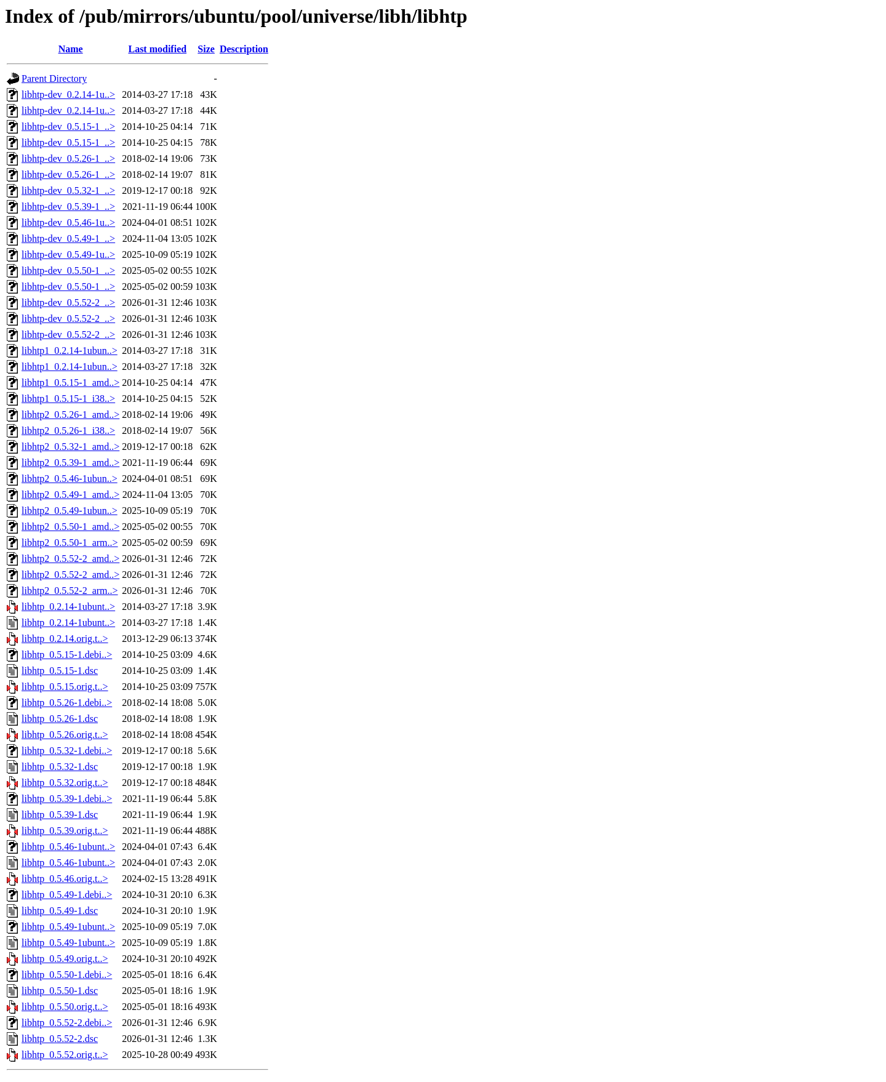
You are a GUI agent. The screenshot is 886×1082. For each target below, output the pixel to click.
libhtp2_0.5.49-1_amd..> (70, 494)
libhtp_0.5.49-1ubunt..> (68, 926)
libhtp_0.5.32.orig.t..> (65, 782)
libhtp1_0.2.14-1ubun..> (70, 350)
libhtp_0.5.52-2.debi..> (67, 1022)
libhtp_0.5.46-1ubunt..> (68, 846)
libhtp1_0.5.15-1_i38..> (68, 398)
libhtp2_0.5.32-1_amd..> (70, 446)
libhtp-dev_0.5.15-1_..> (68, 126)
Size (206, 49)
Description (244, 49)
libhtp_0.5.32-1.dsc (60, 766)
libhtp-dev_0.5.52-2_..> (68, 302)
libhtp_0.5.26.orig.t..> (65, 734)
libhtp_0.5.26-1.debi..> (67, 702)
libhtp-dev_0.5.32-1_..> (68, 190)
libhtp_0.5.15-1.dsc (60, 670)
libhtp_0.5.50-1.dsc (60, 990)
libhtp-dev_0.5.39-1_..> (68, 206)
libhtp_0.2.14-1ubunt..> (68, 606)
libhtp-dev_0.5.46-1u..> (68, 222)
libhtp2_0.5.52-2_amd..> (70, 558)
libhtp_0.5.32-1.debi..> (67, 750)
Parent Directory (54, 78)
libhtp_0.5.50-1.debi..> (67, 974)
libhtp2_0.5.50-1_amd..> (70, 526)
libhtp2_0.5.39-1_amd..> (70, 462)
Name (70, 49)
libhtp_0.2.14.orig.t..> (65, 638)
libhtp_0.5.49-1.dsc (60, 910)
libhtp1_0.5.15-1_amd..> (70, 382)
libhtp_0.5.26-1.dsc (60, 718)
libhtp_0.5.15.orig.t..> (65, 686)
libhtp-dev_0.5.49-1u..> (68, 254)
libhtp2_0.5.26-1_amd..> (70, 414)
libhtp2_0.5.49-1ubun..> (70, 510)
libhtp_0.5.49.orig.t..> (65, 958)
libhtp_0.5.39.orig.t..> (65, 830)
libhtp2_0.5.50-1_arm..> (70, 542)
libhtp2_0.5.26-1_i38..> (68, 430)
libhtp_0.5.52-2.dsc (60, 1038)
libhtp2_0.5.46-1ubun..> (70, 478)
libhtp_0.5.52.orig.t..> (65, 1054)
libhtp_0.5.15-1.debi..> (67, 654)
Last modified (157, 49)
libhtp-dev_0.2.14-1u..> (68, 94)
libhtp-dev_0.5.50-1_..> (68, 270)
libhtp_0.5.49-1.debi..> (67, 894)
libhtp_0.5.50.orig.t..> (65, 1006)
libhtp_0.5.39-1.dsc (60, 814)
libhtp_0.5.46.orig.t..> (65, 878)
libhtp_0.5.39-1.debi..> (67, 798)
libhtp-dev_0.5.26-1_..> (68, 158)
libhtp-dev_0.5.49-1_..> (68, 238)
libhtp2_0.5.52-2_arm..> (70, 590)
